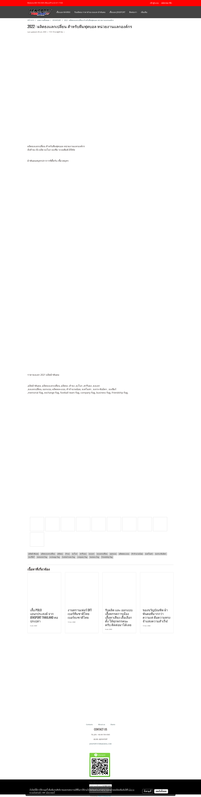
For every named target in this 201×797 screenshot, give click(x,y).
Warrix (112, 724)
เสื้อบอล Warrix (63, 12)
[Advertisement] (100, 678)
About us (101, 724)
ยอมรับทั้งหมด (161, 791)
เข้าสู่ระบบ (154, 3)
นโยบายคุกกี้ (50, 792)
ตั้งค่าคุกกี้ (147, 791)
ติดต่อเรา (133, 12)
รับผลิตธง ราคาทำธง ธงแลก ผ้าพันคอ (89, 12)
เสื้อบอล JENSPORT (117, 12)
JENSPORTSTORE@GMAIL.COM (100, 744)
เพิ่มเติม (144, 12)
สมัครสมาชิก (166, 3)
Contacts (89, 724)
